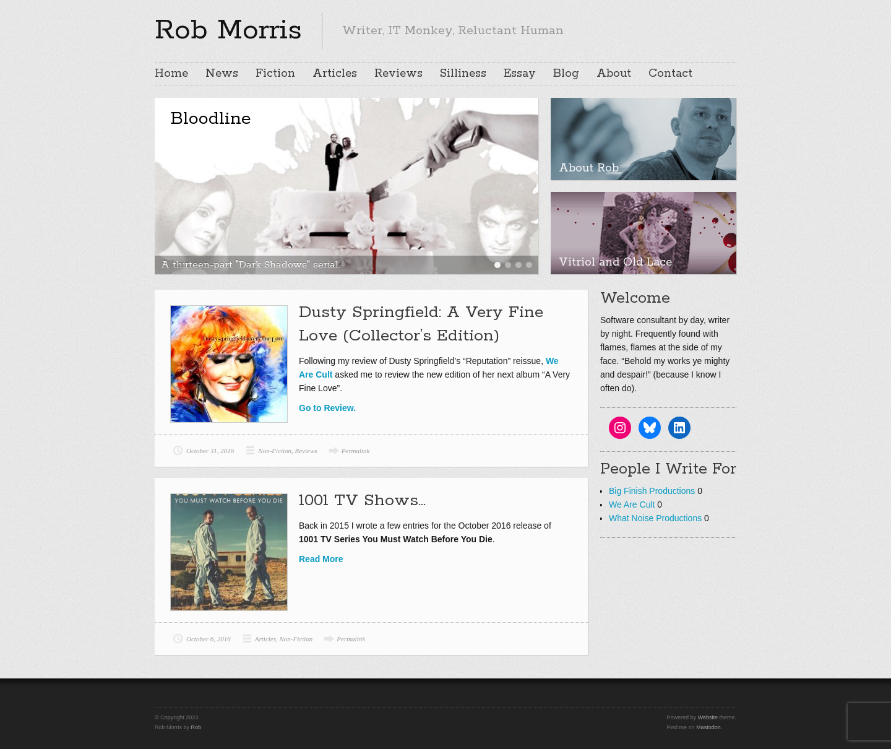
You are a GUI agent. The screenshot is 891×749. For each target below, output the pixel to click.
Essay (520, 73)
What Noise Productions (655, 518)
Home (171, 73)
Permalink (356, 450)
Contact (670, 73)
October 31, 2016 (210, 450)
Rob (196, 727)
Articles (334, 73)
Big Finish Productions (652, 491)
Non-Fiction (274, 450)
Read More (321, 559)
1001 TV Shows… (362, 500)
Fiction (275, 73)
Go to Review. (327, 408)
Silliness (463, 73)
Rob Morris (228, 30)
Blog (566, 73)
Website (708, 717)
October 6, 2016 (208, 639)
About (613, 73)
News (221, 73)
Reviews (398, 73)
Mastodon (708, 727)
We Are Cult (632, 504)
